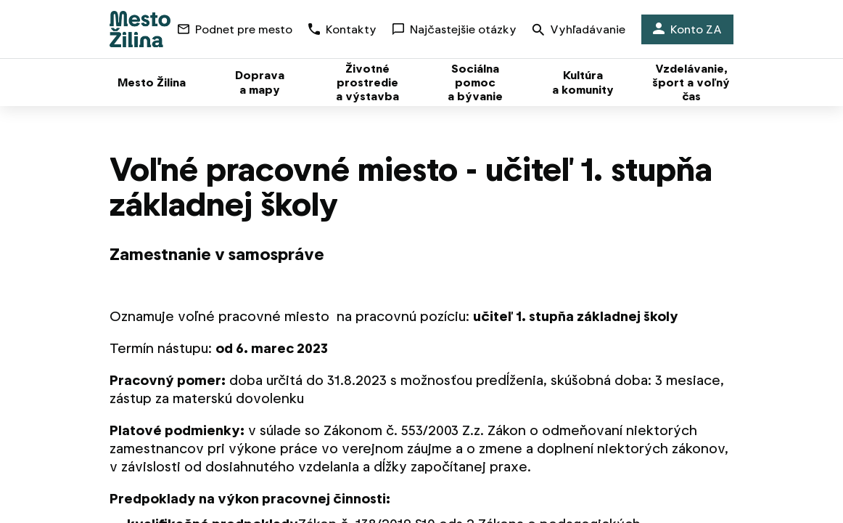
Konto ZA (687, 29)
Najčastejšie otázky (454, 29)
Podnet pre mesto (235, 29)
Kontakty (342, 29)
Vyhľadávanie (578, 31)
